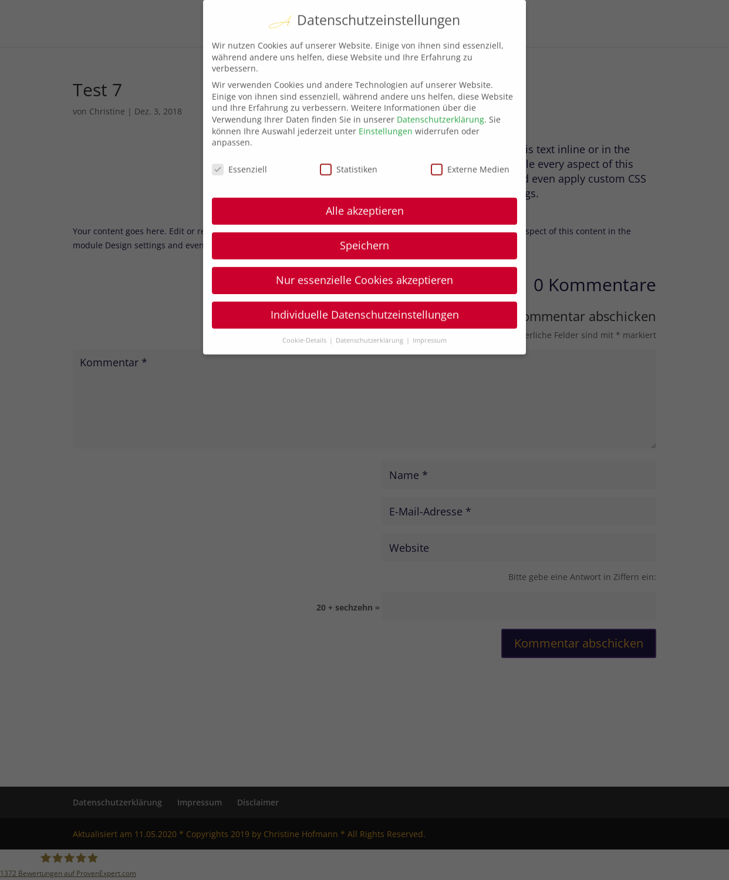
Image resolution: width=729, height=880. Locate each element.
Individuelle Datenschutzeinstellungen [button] (365, 286)
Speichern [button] (364, 217)
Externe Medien (470, 140)
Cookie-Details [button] (305, 312)
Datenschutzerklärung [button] (370, 312)
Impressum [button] (430, 312)
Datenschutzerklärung (440, 90)
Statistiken (348, 140)
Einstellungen (386, 102)
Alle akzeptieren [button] (365, 182)
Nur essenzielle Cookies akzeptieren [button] (364, 251)
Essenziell (239, 140)
